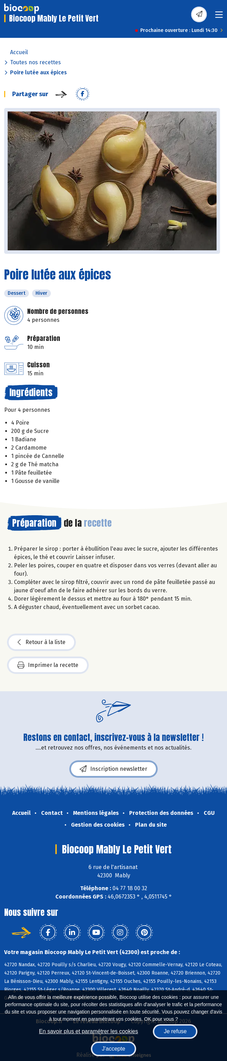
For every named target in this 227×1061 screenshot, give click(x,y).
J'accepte (113, 1049)
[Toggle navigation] (219, 16)
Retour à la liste (41, 642)
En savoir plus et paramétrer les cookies (88, 1031)
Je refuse (175, 1031)
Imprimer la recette (47, 665)
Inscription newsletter (113, 769)
